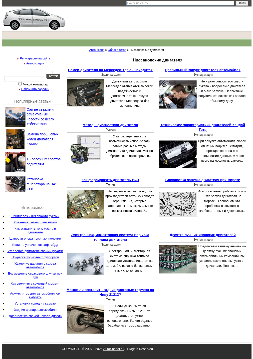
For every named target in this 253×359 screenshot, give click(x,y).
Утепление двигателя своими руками (35, 251)
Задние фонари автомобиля (35, 310)
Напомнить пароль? (35, 89)
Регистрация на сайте (35, 58)
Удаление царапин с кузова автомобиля (35, 265)
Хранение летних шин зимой (35, 222)
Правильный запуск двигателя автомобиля (203, 70)
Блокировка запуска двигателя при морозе (202, 180)
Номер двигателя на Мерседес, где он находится (110, 70)
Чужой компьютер (35, 84)
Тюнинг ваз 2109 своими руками (35, 216)
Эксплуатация (111, 74)
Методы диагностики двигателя (110, 125)
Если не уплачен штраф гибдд (35, 245)
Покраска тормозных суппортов (35, 257)
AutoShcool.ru (113, 349)
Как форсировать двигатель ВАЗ (110, 180)
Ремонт (111, 129)
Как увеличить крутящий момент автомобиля (35, 285)
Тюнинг (111, 184)
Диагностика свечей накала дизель (35, 316)
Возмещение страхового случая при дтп (35, 275)
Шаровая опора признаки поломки (35, 238)
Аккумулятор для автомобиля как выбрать (35, 295)
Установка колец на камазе (35, 303)
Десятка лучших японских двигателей (203, 235)
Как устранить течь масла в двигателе (35, 230)
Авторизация (35, 63)
